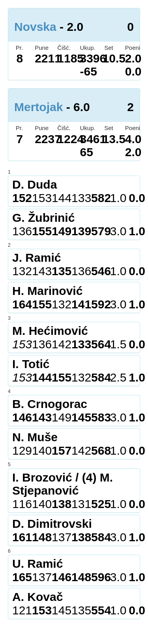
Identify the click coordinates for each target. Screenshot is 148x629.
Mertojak (38, 106)
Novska (35, 26)
